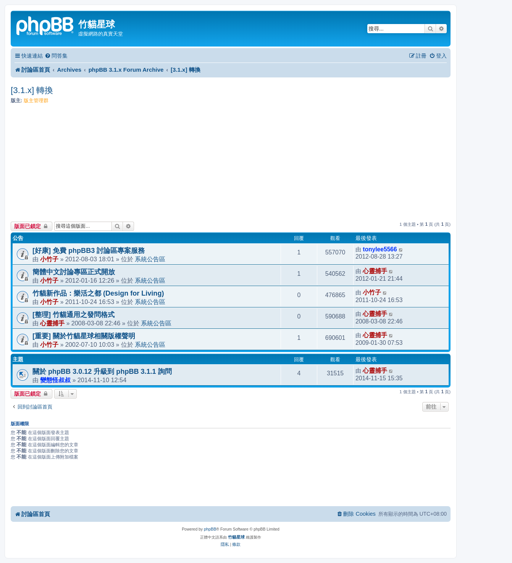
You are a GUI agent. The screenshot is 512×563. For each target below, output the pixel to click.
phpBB (210, 529)
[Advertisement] (231, 164)
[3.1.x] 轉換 (32, 90)
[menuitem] (56, 55)
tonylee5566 (380, 249)
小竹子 (49, 259)
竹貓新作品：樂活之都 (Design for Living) (98, 293)
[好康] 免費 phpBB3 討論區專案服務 (88, 250)
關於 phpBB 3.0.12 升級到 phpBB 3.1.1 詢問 (102, 371)
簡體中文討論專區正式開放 (73, 272)
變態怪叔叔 (55, 379)
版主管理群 (36, 100)
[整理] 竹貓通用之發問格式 (73, 314)
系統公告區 (150, 259)
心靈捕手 (375, 271)
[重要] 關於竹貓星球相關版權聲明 (83, 336)
